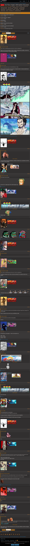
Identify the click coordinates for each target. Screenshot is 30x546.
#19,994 (28, 382)
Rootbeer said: (3, 316)
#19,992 (28, 331)
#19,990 (28, 289)
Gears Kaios (9, 441)
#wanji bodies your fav (16, 7)
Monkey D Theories (10, 322)
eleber (8, 342)
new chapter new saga (18, 10)
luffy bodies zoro (11, 10)
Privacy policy (12, 540)
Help (15, 540)
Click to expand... (15, 158)
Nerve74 (8, 53)
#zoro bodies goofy (21, 7)
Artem (8, 419)
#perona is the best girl (4, 7)
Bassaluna (9, 189)
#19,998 (28, 471)
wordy (8, 72)
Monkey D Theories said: (4, 473)
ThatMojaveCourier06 (11, 35)
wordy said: (2, 200)
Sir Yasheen (9, 259)
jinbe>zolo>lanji (3, 10)
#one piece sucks (25, 6)
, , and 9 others (9, 136)
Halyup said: (3, 65)
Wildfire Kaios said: (4, 175)
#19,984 (28, 148)
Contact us (2, 540)
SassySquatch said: (4, 46)
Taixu (8, 219)
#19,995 (28, 408)
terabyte (8, 279)
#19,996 (28, 429)
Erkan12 (8, 487)
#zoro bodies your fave (4, 8)
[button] (1, 1)
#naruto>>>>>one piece (19, 6)
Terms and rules (7, 540)
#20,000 (28, 514)
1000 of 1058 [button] (8, 529)
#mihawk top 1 (13, 6)
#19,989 (28, 268)
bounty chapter (16, 8)
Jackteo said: (3, 353)
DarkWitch (2, 6)
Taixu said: (2, 410)
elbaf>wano (17, 9)
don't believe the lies (9, 9)
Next (13, 529)
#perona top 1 (10, 7)
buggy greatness (3, 9)
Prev (4, 529)
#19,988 (28, 251)
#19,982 (28, 63)
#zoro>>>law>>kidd (10, 8)
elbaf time (14, 9)
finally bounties (22, 9)
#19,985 (28, 173)
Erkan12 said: (3, 150)
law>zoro (7, 10)
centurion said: (3, 253)
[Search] (28, 1)
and (6, 484)
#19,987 (28, 229)
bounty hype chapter (21, 8)
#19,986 (28, 198)
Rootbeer (9, 399)
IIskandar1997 (9, 241)
